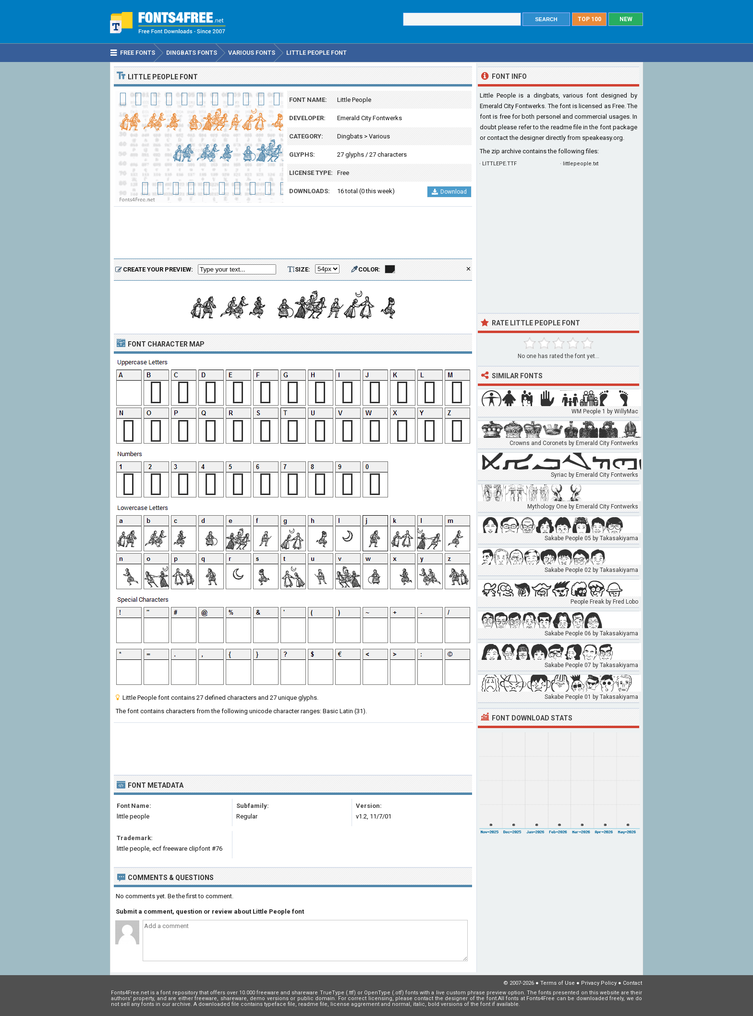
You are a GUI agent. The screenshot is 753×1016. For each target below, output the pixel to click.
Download (449, 191)
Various (379, 136)
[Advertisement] (293, 233)
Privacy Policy (599, 983)
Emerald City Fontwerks (369, 118)
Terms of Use (557, 983)
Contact (632, 983)
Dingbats (350, 136)
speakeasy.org (602, 137)
